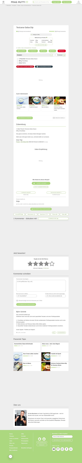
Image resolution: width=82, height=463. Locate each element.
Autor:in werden (13, 438)
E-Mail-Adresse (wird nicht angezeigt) (55, 293)
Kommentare (53, 218)
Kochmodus (24, 118)
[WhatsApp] (71, 449)
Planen (43, 51)
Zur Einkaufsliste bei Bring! (44, 66)
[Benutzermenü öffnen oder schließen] (78, 2)
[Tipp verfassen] (67, 2)
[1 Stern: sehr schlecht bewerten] (30, 264)
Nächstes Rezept (56, 192)
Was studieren (13, 450)
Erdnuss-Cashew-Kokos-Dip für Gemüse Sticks (59, 109)
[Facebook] (66, 449)
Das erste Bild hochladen (41, 209)
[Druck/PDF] (19, 214)
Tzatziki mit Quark (33, 107)
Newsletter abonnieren (62, 440)
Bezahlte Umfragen (26, 448)
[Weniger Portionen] (51, 55)
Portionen (59, 55)
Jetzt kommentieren (41, 186)
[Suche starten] (34, 2)
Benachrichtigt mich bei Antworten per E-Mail (30, 300)
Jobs (10, 441)
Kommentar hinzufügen (41, 284)
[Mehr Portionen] (64, 55)
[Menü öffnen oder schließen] (3, 2)
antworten (61, 332)
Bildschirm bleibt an (60, 117)
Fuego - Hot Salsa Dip (22, 141)
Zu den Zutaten (41, 44)
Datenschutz (24, 438)
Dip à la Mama (45, 107)
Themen (11, 436)
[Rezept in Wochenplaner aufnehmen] (54, 214)
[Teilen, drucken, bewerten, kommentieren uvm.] (10, 456)
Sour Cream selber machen (21, 108)
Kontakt (23, 436)
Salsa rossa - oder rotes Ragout (51, 343)
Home (11, 434)
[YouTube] (54, 449)
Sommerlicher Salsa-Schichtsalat (23, 343)
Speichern (32, 51)
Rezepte (34, 47)
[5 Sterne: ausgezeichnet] (51, 264)
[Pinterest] (58, 449)
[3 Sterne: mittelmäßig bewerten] (41, 264)
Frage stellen (56, 2)
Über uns (12, 443)
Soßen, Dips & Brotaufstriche (24, 47)
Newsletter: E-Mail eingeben (60, 433)
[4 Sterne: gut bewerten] (46, 264)
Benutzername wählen (22, 293)
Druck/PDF (21, 51)
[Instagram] (62, 449)
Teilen (52, 51)
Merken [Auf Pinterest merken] (61, 51)
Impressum (24, 443)
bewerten (57, 31)
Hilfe (22, 434)
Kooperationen (13, 448)
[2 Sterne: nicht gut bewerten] (35, 264)
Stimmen (46, 268)
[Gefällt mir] (53, 333)
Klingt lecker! (41, 183)
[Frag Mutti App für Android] (44, 439)
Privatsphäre (24, 441)
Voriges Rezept (26, 192)
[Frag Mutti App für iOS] (39, 439)
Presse (11, 445)
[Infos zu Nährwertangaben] (46, 37)
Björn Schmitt (21, 312)
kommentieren (23, 31)
